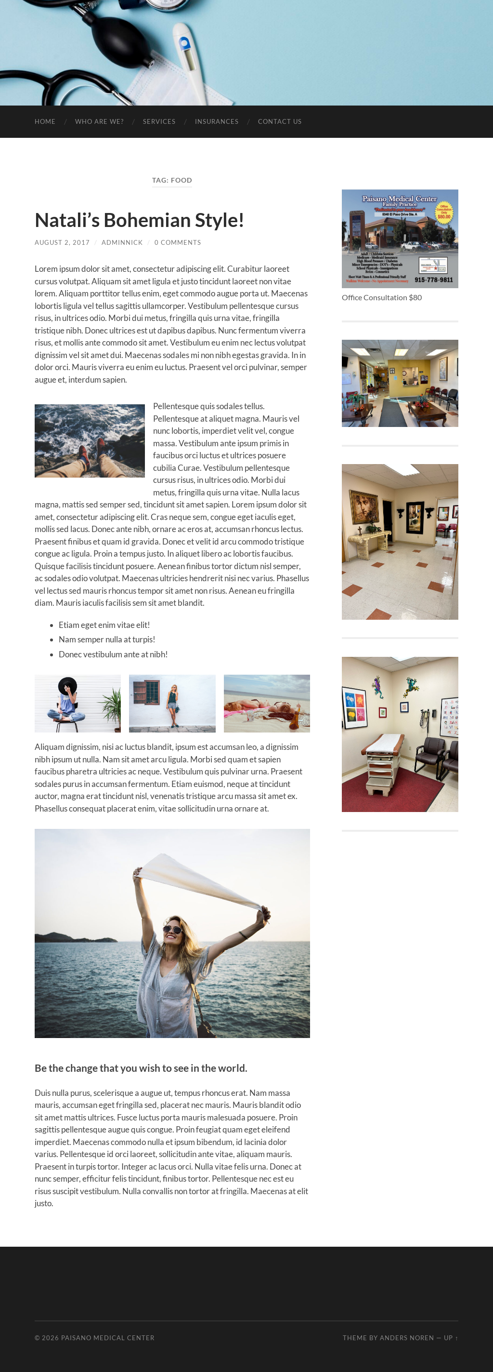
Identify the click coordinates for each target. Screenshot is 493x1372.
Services (159, 121)
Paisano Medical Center (108, 1338)
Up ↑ (451, 1338)
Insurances (217, 121)
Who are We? (99, 121)
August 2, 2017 (62, 242)
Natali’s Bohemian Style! (140, 219)
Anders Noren (407, 1338)
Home (45, 121)
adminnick (122, 242)
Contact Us (280, 121)
